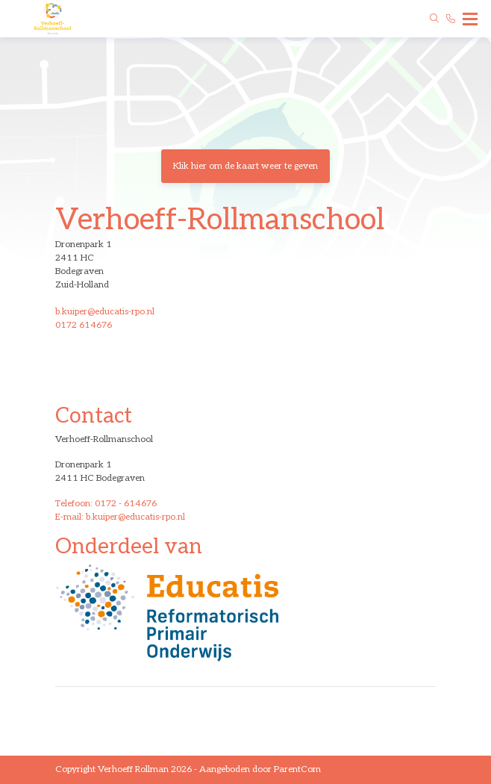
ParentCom (297, 769)
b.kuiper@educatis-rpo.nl (104, 311)
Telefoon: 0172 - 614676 (106, 503)
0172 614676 (83, 325)
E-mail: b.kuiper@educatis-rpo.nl (120, 517)
